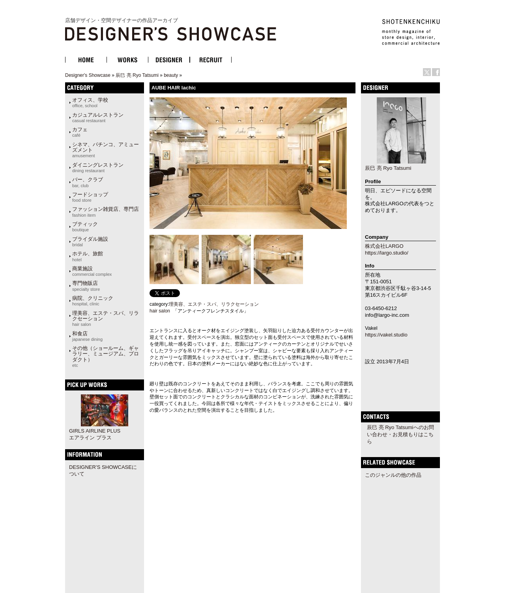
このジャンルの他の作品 (393, 475)
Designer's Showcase (87, 75)
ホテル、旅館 (87, 256)
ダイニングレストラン (97, 167)
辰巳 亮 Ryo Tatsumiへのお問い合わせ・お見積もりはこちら (400, 434)
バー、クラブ (87, 182)
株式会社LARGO (384, 246)
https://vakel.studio (386, 335)
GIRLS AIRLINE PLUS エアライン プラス (94, 434)
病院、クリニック (92, 300)
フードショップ (90, 197)
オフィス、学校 (90, 102)
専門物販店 (86, 285)
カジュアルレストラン (97, 117)
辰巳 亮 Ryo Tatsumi (137, 75)
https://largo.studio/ (386, 253)
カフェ (80, 132)
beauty (171, 75)
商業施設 (92, 271)
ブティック (85, 226)
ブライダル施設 (90, 241)
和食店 (87, 336)
